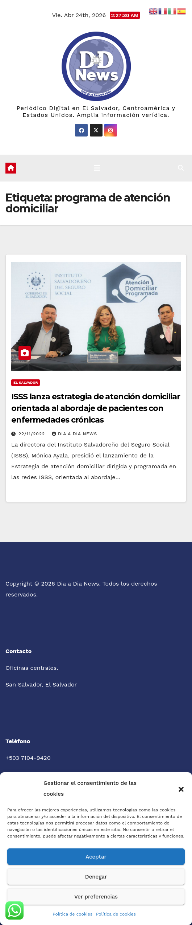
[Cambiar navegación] (97, 168)
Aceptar (95, 856)
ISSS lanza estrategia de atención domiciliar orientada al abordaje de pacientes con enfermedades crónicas (95, 408)
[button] (181, 788)
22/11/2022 (32, 433)
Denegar (96, 876)
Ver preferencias (96, 896)
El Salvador (25, 382)
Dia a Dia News (74, 433)
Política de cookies (72, 914)
